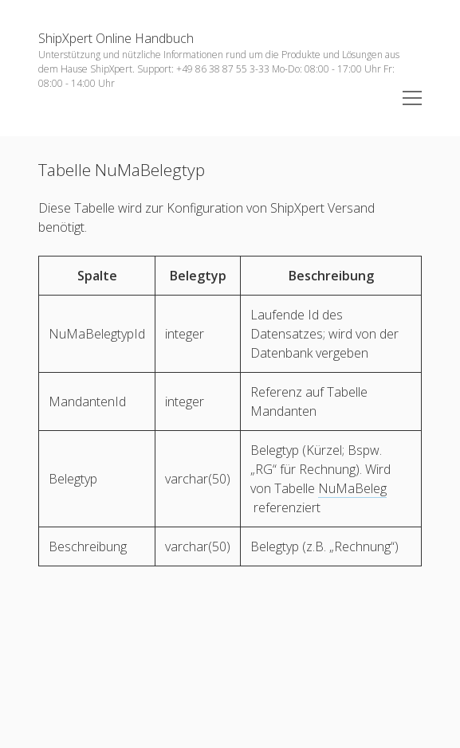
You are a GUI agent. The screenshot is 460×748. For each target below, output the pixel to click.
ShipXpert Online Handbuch (116, 38)
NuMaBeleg (352, 488)
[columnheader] (97, 276)
